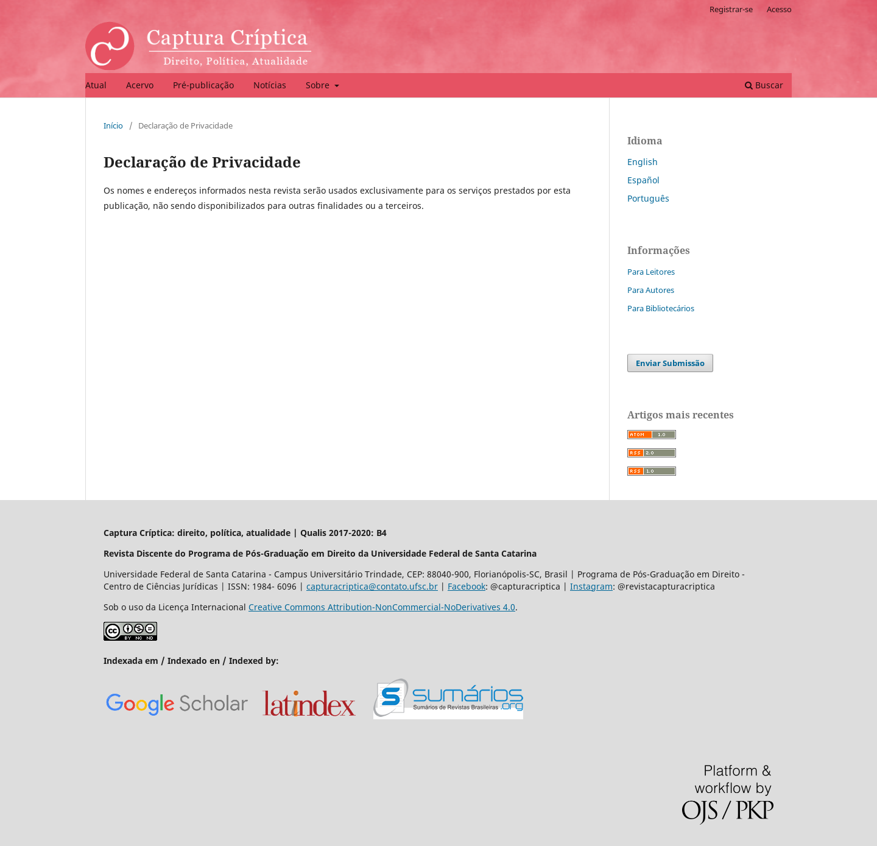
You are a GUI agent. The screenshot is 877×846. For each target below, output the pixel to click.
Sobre (319, 85)
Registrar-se (731, 9)
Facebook (466, 586)
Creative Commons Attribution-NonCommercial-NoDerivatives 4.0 (381, 607)
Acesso (779, 9)
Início (113, 125)
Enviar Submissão (670, 363)
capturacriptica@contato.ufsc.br (372, 586)
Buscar (764, 85)
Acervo (139, 85)
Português (648, 198)
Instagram (591, 586)
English (642, 161)
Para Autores (650, 289)
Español (643, 180)
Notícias (269, 85)
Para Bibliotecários (660, 308)
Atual (96, 85)
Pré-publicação (203, 85)
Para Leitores (651, 271)
